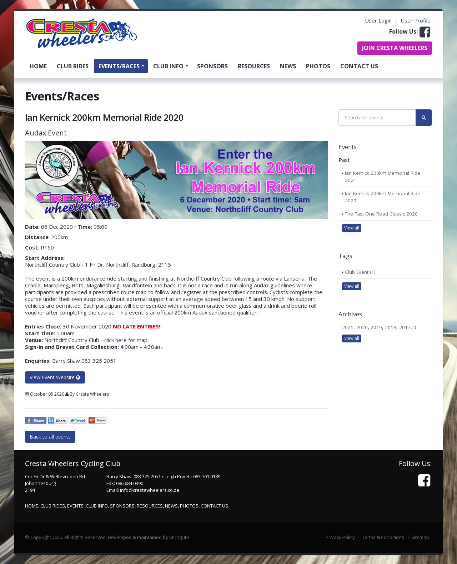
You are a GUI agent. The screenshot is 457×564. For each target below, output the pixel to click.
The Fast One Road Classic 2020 (381, 214)
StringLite (179, 537)
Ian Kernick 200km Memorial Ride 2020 (382, 197)
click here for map (125, 339)
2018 (390, 327)
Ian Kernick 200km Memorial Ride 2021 (382, 176)
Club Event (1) (360, 272)
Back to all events (50, 436)
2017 (405, 327)
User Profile (416, 20)
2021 (347, 327)
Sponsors (212, 66)
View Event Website (55, 377)
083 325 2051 (147, 476)
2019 (376, 327)
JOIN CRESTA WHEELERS (394, 48)
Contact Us (359, 66)
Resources (254, 66)
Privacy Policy (340, 537)
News (288, 66)
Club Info (168, 66)
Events (75, 506)
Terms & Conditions (383, 537)
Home (38, 66)
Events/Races (119, 66)
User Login (378, 20)
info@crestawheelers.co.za (149, 490)
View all (351, 228)
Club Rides (73, 66)
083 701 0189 (206, 476)
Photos (318, 66)
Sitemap (420, 537)
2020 (362, 327)
